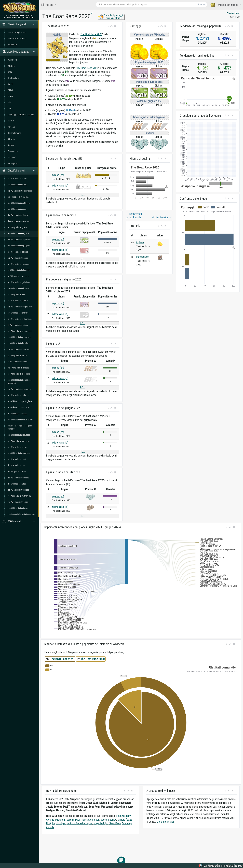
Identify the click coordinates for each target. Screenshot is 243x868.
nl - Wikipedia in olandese (19, 374)
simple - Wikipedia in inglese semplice (20, 427)
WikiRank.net (19, 521)
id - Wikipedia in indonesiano (20, 319)
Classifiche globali (19, 24)
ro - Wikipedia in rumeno (18, 407)
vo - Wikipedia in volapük (19, 502)
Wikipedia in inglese (225, 5)
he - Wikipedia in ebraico (18, 288)
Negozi (11, 120)
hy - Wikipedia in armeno (18, 312)
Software (12, 145)
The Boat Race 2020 (91, 34)
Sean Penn (115, 823)
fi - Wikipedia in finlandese (19, 270)
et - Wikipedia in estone (18, 252)
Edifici (10, 90)
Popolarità (12, 44)
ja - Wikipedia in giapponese (20, 331)
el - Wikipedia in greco (17, 227)
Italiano (48, 4)
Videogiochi (13, 163)
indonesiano (142, 256)
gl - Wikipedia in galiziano (19, 282)
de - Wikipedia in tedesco (19, 221)
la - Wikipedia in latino (17, 355)
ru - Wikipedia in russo (17, 413)
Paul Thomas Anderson (87, 819)
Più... (82, 194)
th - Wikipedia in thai (16, 465)
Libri (9, 108)
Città (10, 72)
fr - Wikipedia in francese (18, 276)
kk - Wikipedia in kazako (18, 343)
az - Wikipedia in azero (17, 184)
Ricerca (201, 4)
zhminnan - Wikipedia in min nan (21, 514)
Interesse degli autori (17, 32)
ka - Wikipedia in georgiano (19, 337)
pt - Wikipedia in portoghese (20, 401)
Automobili (12, 60)
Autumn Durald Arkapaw (79, 823)
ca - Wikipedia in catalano (19, 203)
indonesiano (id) (60, 185)
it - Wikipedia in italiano (18, 325)
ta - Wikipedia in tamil (17, 459)
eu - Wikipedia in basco (18, 258)
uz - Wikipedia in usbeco (18, 490)
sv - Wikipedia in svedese (19, 453)
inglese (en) (58, 175)
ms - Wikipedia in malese (18, 367)
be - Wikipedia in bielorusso (20, 191)
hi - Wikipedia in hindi (17, 294)
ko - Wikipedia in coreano (19, 349)
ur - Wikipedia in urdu (17, 483)
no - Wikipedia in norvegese (20, 389)
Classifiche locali (19, 170)
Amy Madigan (59, 823)
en (92, 13)
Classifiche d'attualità (19, 51)
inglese (140, 242)
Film (9, 102)
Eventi (10, 96)
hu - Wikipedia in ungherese (20, 306)
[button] (108, 26)
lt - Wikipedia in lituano (18, 361)
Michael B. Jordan (64, 819)
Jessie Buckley (108, 819)
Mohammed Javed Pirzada (134, 215)
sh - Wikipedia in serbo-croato (21, 419)
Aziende (11, 66)
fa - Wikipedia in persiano (19, 264)
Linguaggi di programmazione (21, 114)
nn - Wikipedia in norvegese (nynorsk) (19, 381)
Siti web (11, 139)
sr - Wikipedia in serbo (17, 447)
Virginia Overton (162, 217)
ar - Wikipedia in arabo (17, 178)
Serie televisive (14, 133)
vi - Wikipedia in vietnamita (19, 496)
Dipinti (10, 84)
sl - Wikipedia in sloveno (18, 441)
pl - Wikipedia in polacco (18, 395)
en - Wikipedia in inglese (18, 233)
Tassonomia (13, 151)
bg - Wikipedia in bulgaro (19, 197)
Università (12, 157)
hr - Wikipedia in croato (18, 300)
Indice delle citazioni (16, 38)
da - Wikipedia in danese (18, 215)
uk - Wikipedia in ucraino (18, 477)
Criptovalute (13, 78)
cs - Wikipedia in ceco (17, 209)
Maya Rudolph (100, 823)
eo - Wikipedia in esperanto (19, 239)
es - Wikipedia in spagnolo (19, 245)
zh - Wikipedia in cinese (18, 508)
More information (165, 821)
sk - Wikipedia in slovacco (19, 435)
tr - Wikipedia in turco (17, 471)
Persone (11, 127)
